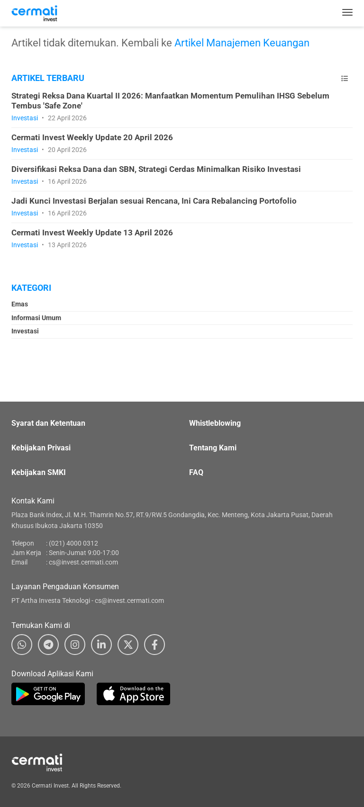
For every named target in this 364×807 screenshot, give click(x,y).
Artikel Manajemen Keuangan (241, 42)
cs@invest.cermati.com (83, 562)
